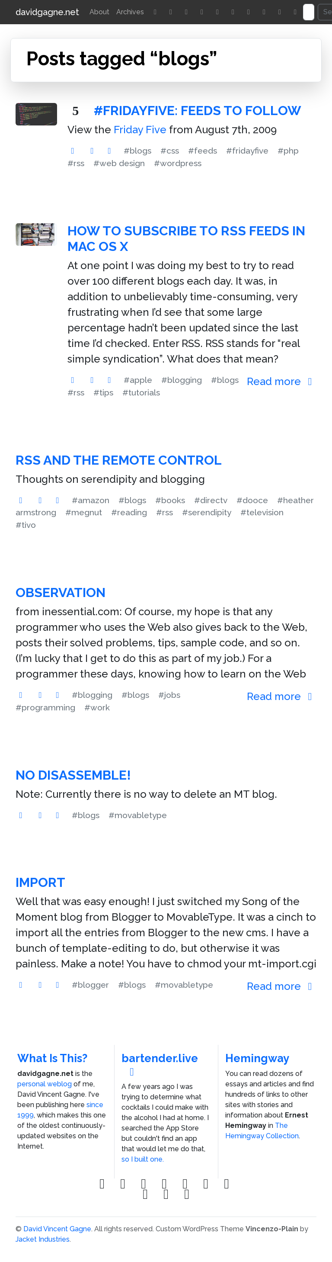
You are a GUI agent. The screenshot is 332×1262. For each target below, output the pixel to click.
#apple (138, 380)
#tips (103, 392)
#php (288, 150)
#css (169, 150)
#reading (129, 512)
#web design (119, 163)
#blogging (181, 380)
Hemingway (257, 1058)
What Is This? (52, 1058)
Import (40, 882)
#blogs (137, 150)
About (99, 12)
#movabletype (138, 815)
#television (262, 512)
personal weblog (44, 1084)
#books (170, 500)
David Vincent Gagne (57, 1229)
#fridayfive (247, 150)
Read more (281, 381)
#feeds (202, 150)
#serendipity (206, 512)
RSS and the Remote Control (119, 460)
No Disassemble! (73, 775)
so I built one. (142, 1159)
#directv (210, 500)
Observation (60, 592)
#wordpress (177, 163)
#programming (45, 707)
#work (97, 707)
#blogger (90, 984)
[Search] (308, 12)
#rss (75, 163)
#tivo (26, 525)
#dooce (252, 500)
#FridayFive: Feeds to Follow (197, 110)
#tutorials (141, 392)
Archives (130, 12)
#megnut (83, 512)
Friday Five (140, 129)
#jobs (169, 695)
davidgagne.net (47, 12)
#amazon (90, 500)
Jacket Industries (43, 1239)
